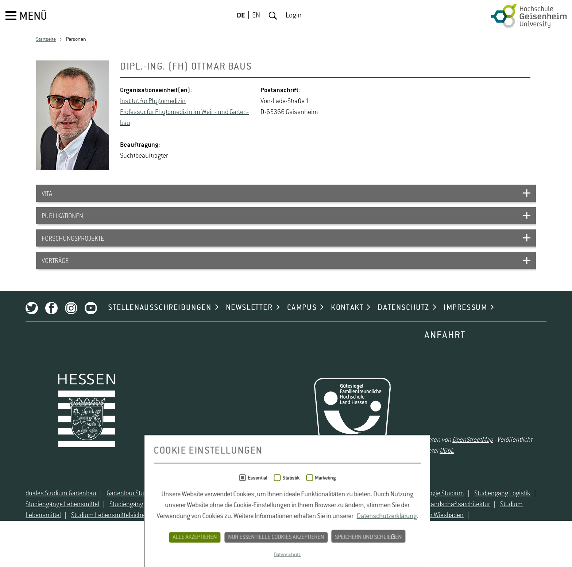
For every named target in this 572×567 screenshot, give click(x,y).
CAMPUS (292, 322)
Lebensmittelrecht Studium (195, 517)
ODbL (436, 468)
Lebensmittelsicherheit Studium (284, 517)
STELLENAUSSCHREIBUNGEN (150, 322)
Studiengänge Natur (126, 528)
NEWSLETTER (239, 322)
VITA (47, 195)
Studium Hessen (362, 528)
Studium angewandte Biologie (289, 528)
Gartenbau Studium (122, 517)
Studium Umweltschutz (318, 539)
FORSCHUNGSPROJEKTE (73, 244)
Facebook (42, 322)
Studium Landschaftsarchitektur (437, 528)
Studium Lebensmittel (520, 528)
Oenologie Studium (429, 517)
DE (241, 16)
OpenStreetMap (477, 457)
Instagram (61, 322)
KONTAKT (337, 322)
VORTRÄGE (55, 269)
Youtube (81, 322)
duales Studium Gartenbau (51, 517)
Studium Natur (191, 539)
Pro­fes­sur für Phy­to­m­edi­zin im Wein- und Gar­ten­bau (184, 118)
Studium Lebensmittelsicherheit (64, 539)
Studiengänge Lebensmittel (53, 528)
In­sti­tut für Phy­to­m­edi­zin (153, 101)
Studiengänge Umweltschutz (201, 528)
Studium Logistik (139, 539)
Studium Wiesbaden (386, 539)
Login (294, 16)
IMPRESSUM (456, 322)
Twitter (22, 322)
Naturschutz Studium (365, 517)
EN (256, 16)
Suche (272, 15)
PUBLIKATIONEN (62, 220)
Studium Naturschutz (248, 539)
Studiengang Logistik (493, 517)
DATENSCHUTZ (394, 322)
